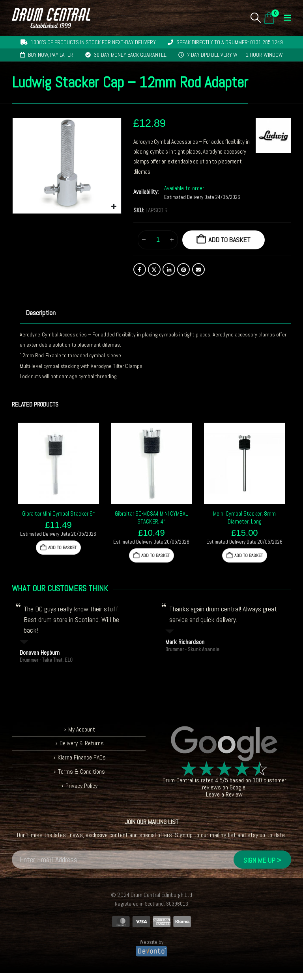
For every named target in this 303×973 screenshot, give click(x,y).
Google (237, 787)
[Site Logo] (51, 18)
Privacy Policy (81, 786)
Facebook (139, 269)
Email (198, 269)
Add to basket (229, 239)
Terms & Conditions (81, 771)
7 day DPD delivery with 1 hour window (235, 54)
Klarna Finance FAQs (81, 757)
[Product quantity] (157, 239)
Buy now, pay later (50, 54)
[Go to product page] (58, 463)
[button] (256, 18)
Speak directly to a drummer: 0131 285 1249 (229, 42)
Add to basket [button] (62, 547)
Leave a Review (224, 794)
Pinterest (183, 269)
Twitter (154, 269)
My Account (81, 729)
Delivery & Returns (82, 743)
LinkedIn (169, 269)
